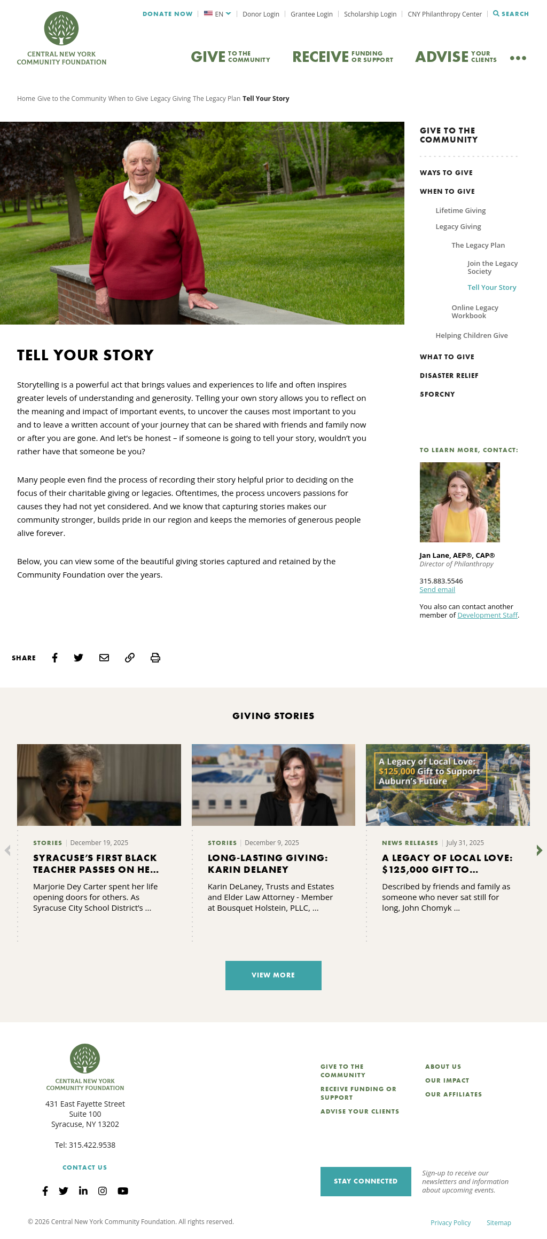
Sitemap (499, 1222)
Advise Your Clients (360, 1111)
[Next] (537, 850)
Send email (438, 589)
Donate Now (168, 14)
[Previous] (9, 850)
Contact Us (84, 1167)
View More (273, 975)
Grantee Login (312, 14)
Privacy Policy (451, 1222)
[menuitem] (217, 14)
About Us (443, 1066)
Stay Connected (366, 1181)
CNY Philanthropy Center (445, 14)
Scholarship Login (370, 14)
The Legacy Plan (216, 98)
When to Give (128, 98)
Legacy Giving (170, 98)
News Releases (410, 843)
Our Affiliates (453, 1094)
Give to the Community (71, 98)
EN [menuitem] (219, 14)
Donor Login (261, 14)
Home (26, 98)
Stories (47, 843)
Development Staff (487, 615)
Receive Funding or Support (359, 1093)
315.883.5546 (441, 581)
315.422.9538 (92, 1145)
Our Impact (447, 1080)
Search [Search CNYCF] (511, 14)
